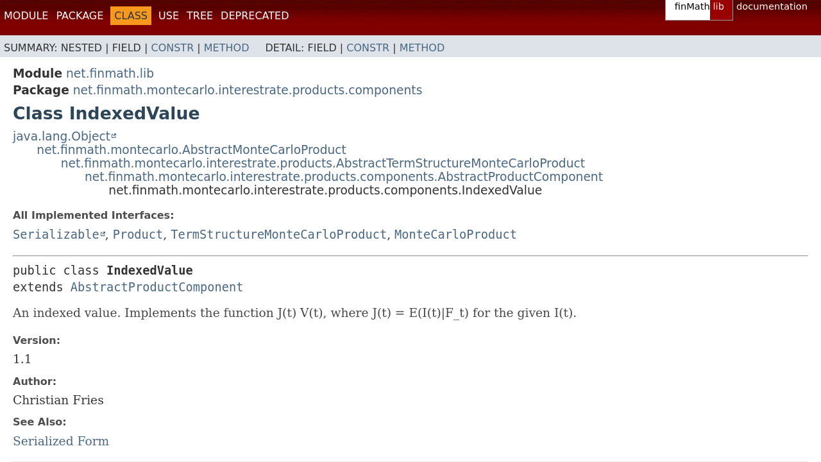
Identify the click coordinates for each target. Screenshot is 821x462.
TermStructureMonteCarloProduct (279, 234)
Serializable (56, 234)
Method (227, 48)
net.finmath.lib (110, 73)
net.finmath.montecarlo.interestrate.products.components (248, 90)
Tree (200, 16)
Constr (172, 48)
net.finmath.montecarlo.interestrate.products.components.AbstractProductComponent (344, 177)
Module (26, 16)
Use (168, 16)
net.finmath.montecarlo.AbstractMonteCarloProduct (191, 150)
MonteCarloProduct (455, 234)
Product (138, 234)
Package (79, 16)
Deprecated (255, 16)
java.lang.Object (61, 136)
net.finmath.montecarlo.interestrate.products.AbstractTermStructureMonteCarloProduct (323, 163)
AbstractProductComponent (157, 287)
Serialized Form (61, 441)
